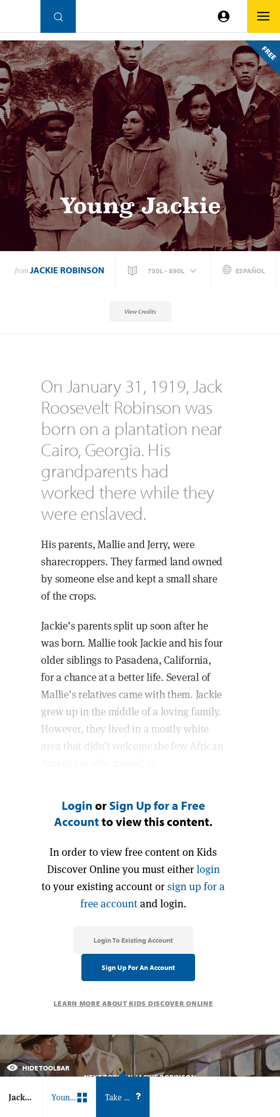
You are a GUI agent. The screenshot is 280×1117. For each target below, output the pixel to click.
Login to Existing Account (133, 940)
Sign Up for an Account (138, 967)
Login (77, 805)
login (208, 869)
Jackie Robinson (67, 270)
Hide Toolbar (38, 1068)
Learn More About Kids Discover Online (133, 1003)
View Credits (140, 311)
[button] (163, 270)
